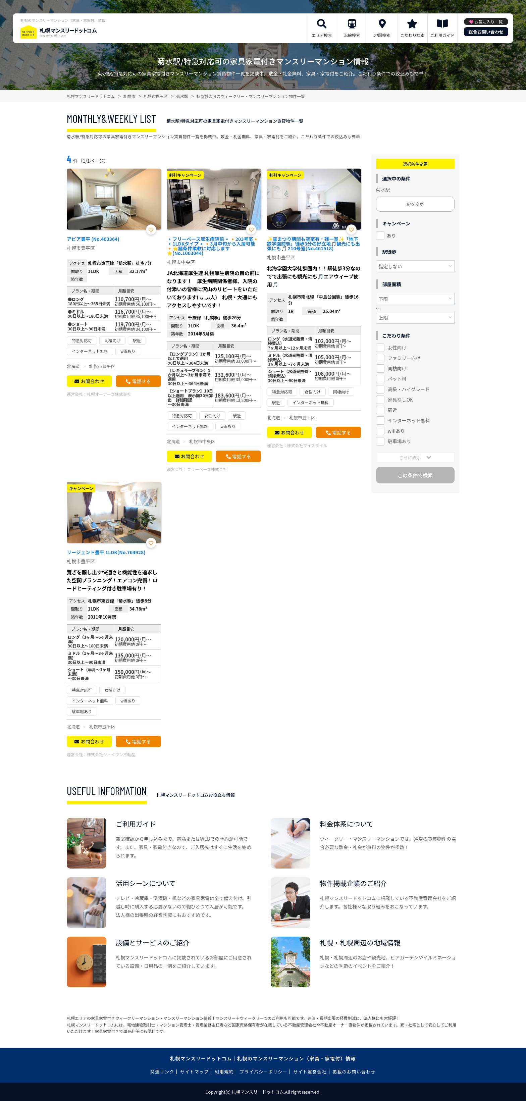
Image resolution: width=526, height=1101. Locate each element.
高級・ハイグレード (409, 389)
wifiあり (396, 430)
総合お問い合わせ (486, 32)
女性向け (397, 347)
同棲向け (397, 368)
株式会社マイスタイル (307, 445)
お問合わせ (92, 381)
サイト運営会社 (310, 1071)
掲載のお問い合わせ (354, 1071)
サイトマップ (194, 1071)
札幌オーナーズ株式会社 (109, 394)
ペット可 (397, 378)
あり (391, 235)
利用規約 (224, 1071)
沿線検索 (352, 35)
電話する (141, 381)
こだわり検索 (412, 35)
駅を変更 (415, 204)
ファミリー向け (404, 358)
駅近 (392, 410)
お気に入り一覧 (488, 21)
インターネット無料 (409, 420)
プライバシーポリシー (263, 1071)
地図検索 (382, 35)
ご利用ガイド (442, 35)
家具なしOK (400, 399)
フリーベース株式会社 (207, 469)
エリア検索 (322, 35)
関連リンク (162, 1071)
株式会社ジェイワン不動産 (111, 754)
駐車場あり (399, 441)
